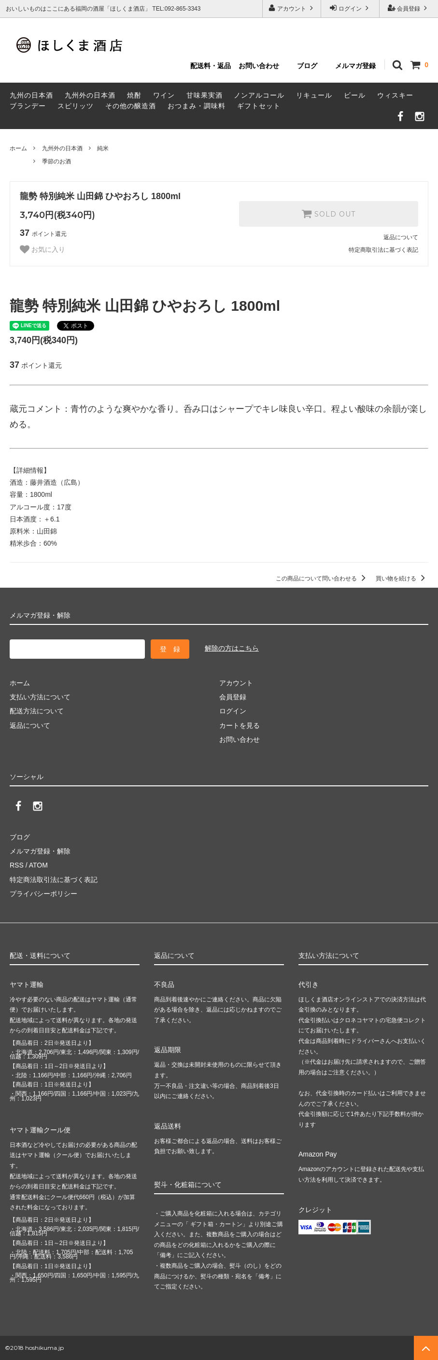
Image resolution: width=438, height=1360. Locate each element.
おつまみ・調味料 (197, 106)
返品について (400, 237)
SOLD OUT (328, 213)
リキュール (314, 95)
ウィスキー (395, 95)
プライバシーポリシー (43, 893)
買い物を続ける (402, 578)
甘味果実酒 (204, 95)
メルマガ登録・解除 (40, 851)
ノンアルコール (259, 95)
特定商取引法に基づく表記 (383, 249)
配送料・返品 (210, 66)
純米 (103, 148)
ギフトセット (259, 106)
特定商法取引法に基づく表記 (54, 879)
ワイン (164, 95)
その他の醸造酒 (130, 106)
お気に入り (42, 249)
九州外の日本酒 (90, 95)
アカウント (292, 8)
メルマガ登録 (355, 66)
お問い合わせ (259, 66)
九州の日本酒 (31, 95)
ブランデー (28, 106)
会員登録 (409, 8)
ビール (355, 95)
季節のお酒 (56, 161)
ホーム (18, 148)
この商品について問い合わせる (322, 578)
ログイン (350, 8)
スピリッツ (75, 106)
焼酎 (134, 95)
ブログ (307, 66)
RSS (17, 865)
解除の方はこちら (232, 648)
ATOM (38, 865)
